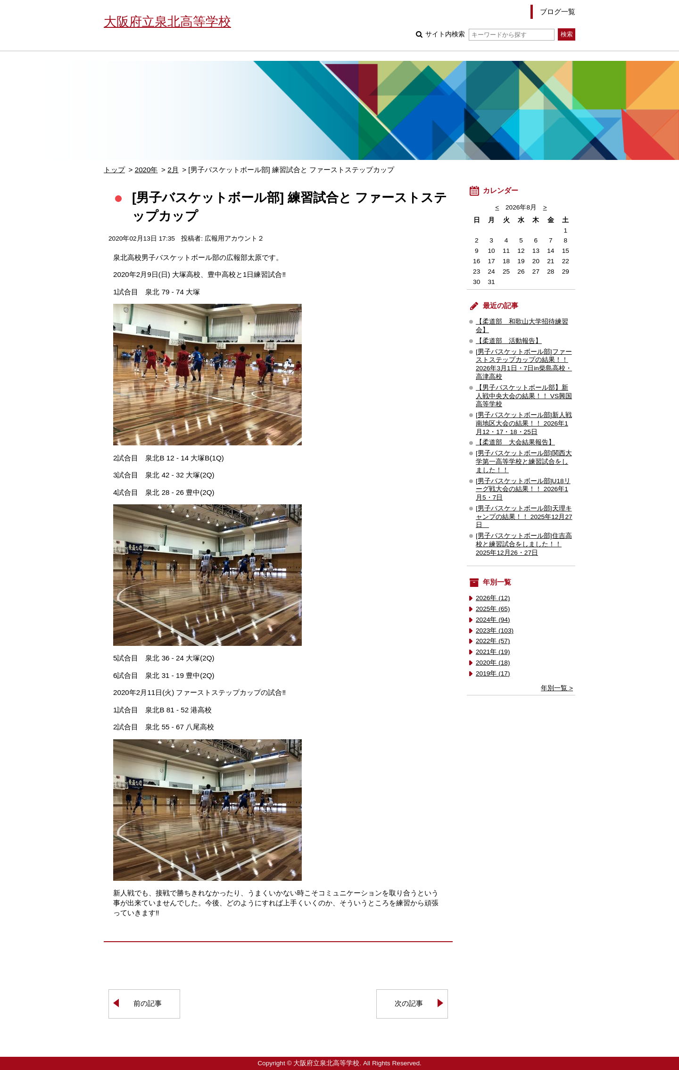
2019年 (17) (493, 673)
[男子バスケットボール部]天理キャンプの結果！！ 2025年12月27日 (524, 517)
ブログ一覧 (557, 12)
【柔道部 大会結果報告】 (515, 442)
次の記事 (409, 1003)
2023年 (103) (494, 630)
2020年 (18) (493, 662)
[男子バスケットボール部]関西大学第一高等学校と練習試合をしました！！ (524, 462)
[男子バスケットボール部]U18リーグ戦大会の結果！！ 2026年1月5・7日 (523, 489)
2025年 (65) (493, 608)
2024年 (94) (493, 619)
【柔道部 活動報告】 (509, 340)
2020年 (146, 170)
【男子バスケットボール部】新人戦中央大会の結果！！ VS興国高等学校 (524, 396)
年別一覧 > (557, 688)
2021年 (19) (493, 651)
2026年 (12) (493, 598)
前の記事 (147, 1003)
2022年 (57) (493, 640)
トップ (114, 170)
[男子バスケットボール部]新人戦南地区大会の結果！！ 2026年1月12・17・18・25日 (524, 423)
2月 (172, 170)
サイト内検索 (489, 34)
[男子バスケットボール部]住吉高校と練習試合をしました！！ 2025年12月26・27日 (524, 544)
